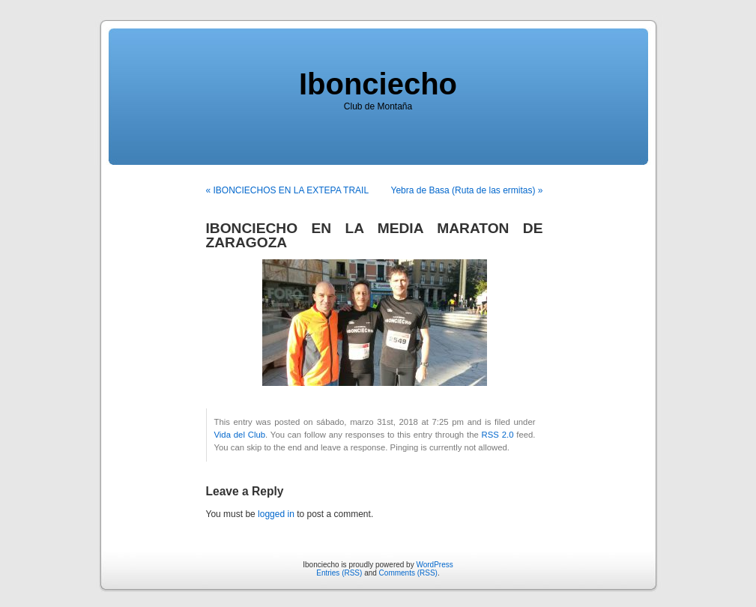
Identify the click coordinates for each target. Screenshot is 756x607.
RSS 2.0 (498, 434)
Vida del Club (240, 434)
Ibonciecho (378, 83)
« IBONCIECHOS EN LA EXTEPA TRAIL (287, 190)
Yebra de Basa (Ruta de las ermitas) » (467, 190)
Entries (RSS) (339, 573)
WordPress (434, 565)
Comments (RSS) (408, 573)
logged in (276, 514)
